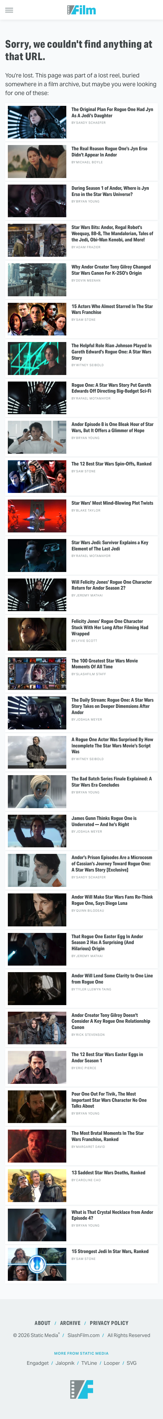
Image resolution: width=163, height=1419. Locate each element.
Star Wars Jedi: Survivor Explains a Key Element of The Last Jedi (110, 546)
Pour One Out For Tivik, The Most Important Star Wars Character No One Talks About (109, 1100)
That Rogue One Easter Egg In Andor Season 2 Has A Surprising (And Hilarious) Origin (107, 943)
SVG (132, 1363)
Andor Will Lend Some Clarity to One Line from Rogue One (112, 979)
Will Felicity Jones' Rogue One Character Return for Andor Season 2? (112, 585)
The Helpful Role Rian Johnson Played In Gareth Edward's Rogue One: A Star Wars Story (112, 352)
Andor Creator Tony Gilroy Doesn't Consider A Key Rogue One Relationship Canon (111, 1021)
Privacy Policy (109, 1323)
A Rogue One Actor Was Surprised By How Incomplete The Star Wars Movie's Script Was (112, 746)
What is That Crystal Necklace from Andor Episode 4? (112, 1215)
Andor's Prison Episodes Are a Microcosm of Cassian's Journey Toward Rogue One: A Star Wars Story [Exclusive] (112, 864)
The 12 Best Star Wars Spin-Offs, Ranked (112, 464)
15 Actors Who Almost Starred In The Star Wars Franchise (112, 309)
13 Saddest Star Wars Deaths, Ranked (108, 1173)
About (43, 1323)
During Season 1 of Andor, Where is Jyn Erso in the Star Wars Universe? (110, 191)
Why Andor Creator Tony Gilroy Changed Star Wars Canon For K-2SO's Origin (111, 270)
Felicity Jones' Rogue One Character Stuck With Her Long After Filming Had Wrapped (110, 627)
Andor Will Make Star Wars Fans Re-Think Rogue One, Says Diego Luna (112, 900)
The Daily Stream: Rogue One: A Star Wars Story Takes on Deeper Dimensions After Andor (113, 706)
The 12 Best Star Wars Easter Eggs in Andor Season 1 (107, 1058)
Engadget (38, 1363)
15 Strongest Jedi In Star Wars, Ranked (110, 1251)
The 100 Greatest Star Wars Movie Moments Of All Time (105, 664)
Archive (70, 1323)
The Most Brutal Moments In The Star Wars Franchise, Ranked (108, 1136)
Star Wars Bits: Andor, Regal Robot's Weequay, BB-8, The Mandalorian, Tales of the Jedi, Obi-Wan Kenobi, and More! (112, 233)
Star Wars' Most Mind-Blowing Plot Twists (112, 503)
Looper (112, 1363)
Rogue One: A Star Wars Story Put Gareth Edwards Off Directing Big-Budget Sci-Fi (111, 388)
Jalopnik (65, 1363)
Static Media (44, 1335)
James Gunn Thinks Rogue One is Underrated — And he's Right (104, 821)
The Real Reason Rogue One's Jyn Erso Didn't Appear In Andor (109, 152)
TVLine (89, 1363)
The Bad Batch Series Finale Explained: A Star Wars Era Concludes (112, 782)
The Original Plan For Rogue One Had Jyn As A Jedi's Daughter (112, 112)
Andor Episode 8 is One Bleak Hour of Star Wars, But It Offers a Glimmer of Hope (113, 427)
